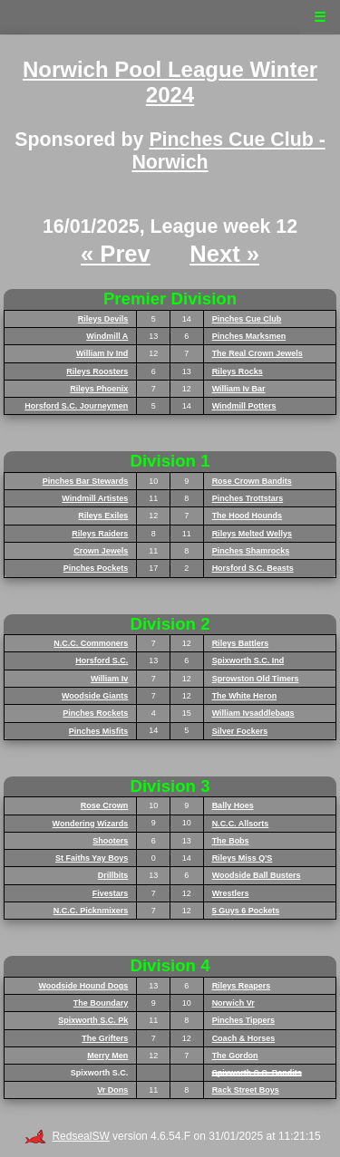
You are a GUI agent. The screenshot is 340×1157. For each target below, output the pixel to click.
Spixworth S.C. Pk (93, 1020)
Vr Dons (112, 1089)
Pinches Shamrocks (251, 550)
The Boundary (101, 1003)
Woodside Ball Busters (256, 875)
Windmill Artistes (95, 498)
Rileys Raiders (100, 533)
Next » (224, 253)
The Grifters (105, 1038)
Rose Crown (105, 805)
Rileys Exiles (103, 515)
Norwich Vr (233, 1003)
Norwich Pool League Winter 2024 (170, 82)
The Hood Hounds (247, 515)
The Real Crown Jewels (257, 353)
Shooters (110, 840)
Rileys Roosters (97, 371)
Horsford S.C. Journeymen (76, 405)
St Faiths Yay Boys (91, 858)
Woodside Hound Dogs (84, 985)
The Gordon (235, 1055)
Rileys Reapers (241, 985)
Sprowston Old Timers (255, 678)
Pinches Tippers (243, 1020)
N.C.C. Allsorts (240, 823)
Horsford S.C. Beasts (253, 568)
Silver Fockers (240, 731)
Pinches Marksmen (249, 336)
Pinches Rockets (95, 713)
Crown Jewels (100, 550)
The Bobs (230, 840)
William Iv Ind (102, 353)
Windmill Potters (244, 405)
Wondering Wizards (91, 823)
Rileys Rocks (237, 371)
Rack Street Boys (245, 1089)
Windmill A (107, 336)
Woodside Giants (95, 695)
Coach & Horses (244, 1038)
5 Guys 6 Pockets (246, 910)
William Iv (109, 678)
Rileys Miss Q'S (242, 858)
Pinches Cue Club (247, 318)
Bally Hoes (233, 805)
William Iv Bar (239, 388)
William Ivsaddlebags (253, 713)
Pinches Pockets (96, 568)
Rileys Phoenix (99, 388)
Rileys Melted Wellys (252, 533)
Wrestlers (230, 893)
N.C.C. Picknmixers (91, 910)
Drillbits (113, 875)
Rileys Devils (103, 318)
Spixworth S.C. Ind (248, 660)
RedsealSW (66, 1136)
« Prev (116, 253)
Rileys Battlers (240, 643)
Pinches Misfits (99, 731)
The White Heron (244, 695)
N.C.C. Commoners (90, 643)
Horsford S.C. (101, 660)
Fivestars (110, 893)
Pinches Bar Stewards (86, 481)
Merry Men (107, 1055)
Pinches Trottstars (248, 498)
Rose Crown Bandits (252, 481)
